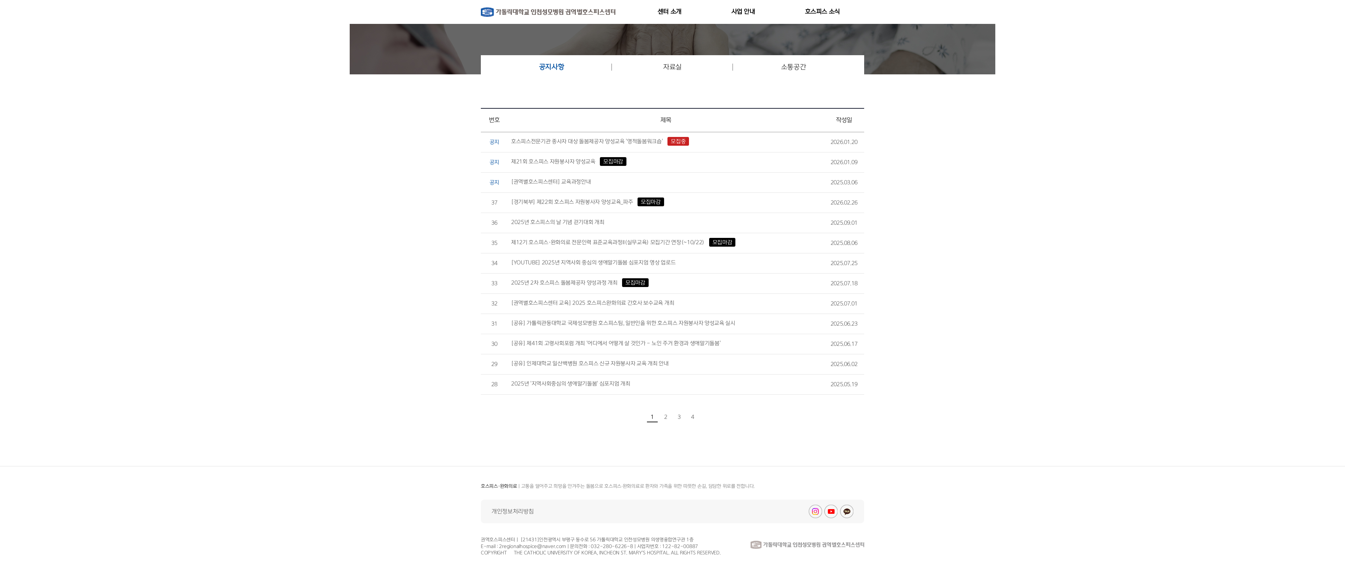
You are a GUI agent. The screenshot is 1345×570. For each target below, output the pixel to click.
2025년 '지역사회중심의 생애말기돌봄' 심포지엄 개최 (570, 384)
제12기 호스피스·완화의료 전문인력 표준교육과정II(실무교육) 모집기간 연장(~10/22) (623, 242)
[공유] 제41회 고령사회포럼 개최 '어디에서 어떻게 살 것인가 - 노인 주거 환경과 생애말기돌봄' (616, 343)
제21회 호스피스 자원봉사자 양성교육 (568, 161)
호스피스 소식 (822, 11)
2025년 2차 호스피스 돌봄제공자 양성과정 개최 (580, 282)
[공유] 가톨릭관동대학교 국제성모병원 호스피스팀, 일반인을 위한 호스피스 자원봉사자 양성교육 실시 (623, 323)
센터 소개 (670, 11)
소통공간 (793, 67)
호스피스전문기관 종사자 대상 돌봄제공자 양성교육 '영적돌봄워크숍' (600, 141)
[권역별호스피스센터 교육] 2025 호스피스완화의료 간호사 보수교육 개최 (592, 303)
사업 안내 (743, 11)
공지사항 (551, 67)
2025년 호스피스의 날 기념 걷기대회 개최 (557, 222)
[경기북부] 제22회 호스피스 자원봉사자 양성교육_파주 (587, 202)
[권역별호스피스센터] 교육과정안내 (551, 182)
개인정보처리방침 (513, 511)
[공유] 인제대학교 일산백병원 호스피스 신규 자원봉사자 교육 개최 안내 (590, 363)
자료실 (672, 67)
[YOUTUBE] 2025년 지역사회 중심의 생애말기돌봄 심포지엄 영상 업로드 (593, 262)
